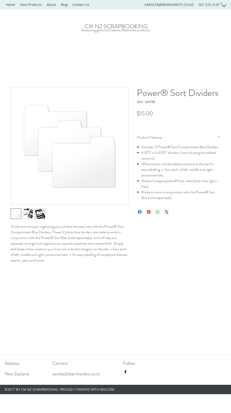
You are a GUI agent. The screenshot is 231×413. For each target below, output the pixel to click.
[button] (223, 4)
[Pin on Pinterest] (149, 212)
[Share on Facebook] (140, 212)
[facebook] (125, 371)
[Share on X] (166, 212)
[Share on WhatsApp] (158, 212)
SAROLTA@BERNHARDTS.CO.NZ (169, 4)
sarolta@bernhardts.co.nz (75, 373)
